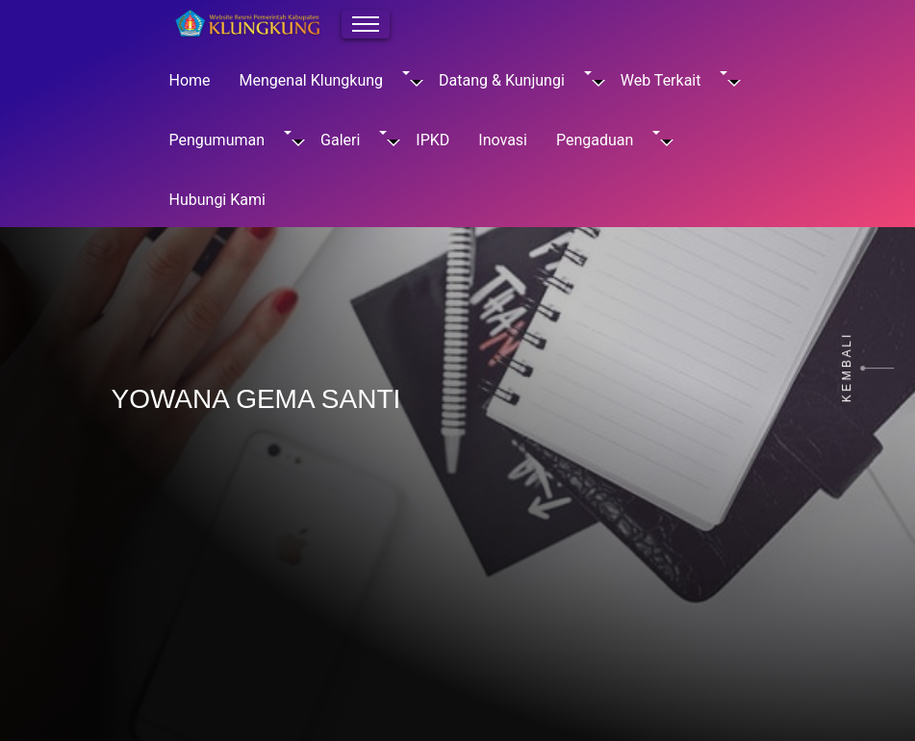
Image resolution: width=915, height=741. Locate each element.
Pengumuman (230, 140)
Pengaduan (608, 140)
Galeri (353, 140)
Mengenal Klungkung (325, 80)
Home (190, 80)
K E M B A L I (846, 368)
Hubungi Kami (217, 200)
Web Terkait (674, 80)
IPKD (432, 140)
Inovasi (502, 140)
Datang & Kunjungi (515, 80)
